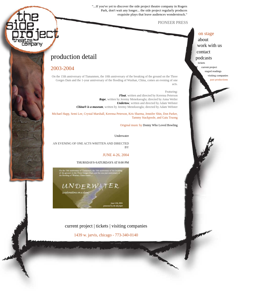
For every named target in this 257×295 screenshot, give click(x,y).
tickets (201, 62)
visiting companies (129, 225)
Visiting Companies (218, 75)
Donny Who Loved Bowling (160, 125)
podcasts (204, 57)
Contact (203, 51)
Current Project (209, 67)
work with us (209, 45)
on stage (206, 33)
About (203, 39)
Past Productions (219, 79)
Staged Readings (213, 71)
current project (79, 225)
